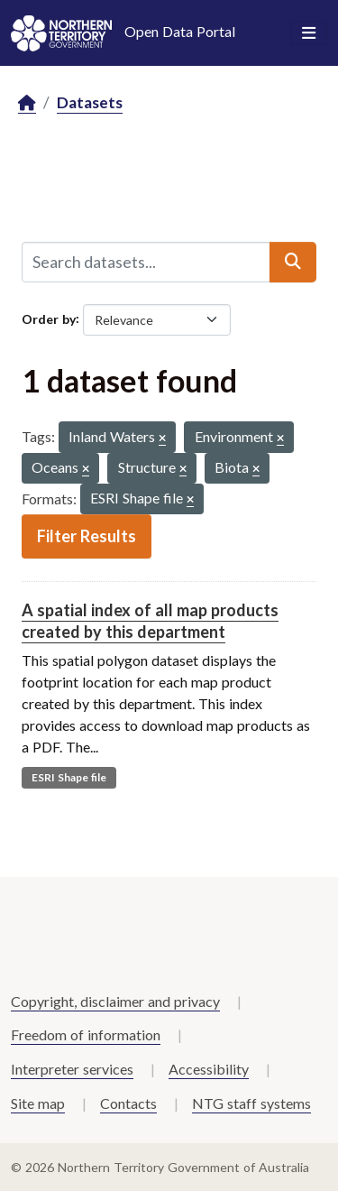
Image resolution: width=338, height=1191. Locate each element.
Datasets (90, 102)
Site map (38, 1103)
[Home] (27, 103)
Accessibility (209, 1068)
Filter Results (86, 536)
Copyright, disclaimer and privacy (115, 1001)
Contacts (128, 1103)
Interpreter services (72, 1068)
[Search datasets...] (146, 262)
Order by (49, 318)
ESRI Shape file (69, 777)
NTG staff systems (251, 1103)
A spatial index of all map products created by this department (150, 620)
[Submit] (292, 262)
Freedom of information (85, 1034)
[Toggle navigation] (308, 33)
